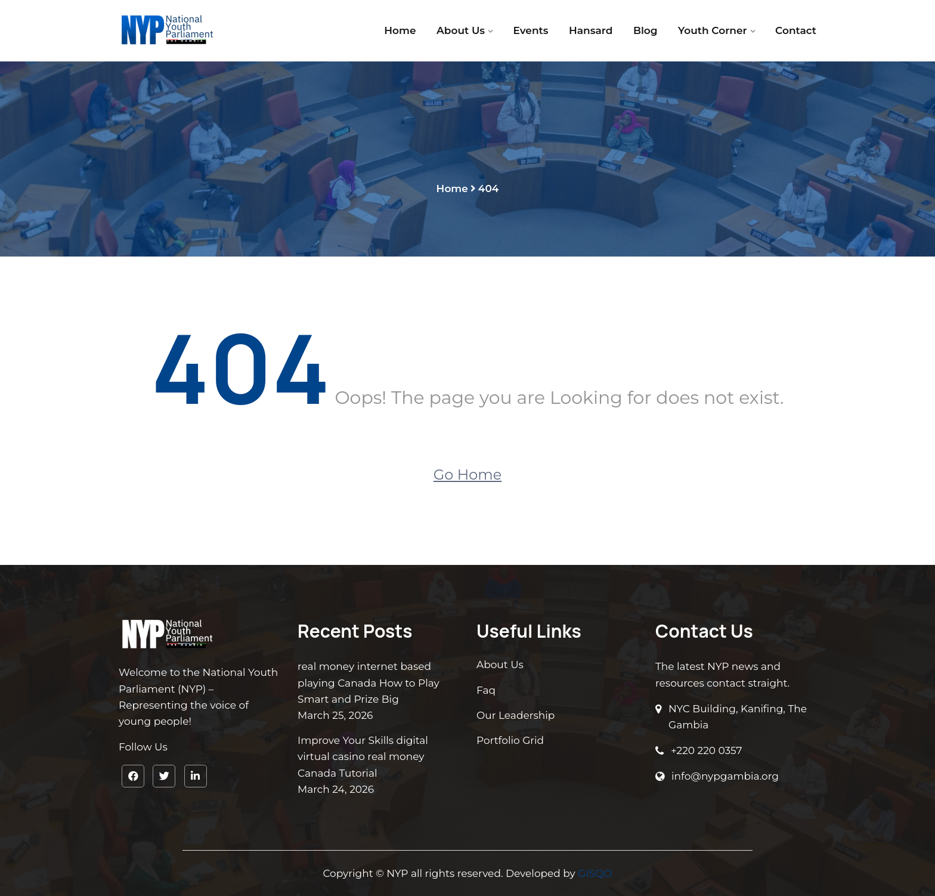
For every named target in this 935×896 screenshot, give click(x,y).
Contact (795, 30)
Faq (486, 690)
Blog (645, 30)
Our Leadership (515, 715)
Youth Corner (712, 30)
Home (400, 30)
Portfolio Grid (510, 740)
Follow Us (143, 747)
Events (531, 30)
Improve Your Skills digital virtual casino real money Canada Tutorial (363, 756)
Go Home (467, 474)
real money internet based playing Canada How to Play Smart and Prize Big (368, 682)
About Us (460, 30)
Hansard (590, 30)
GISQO (595, 873)
